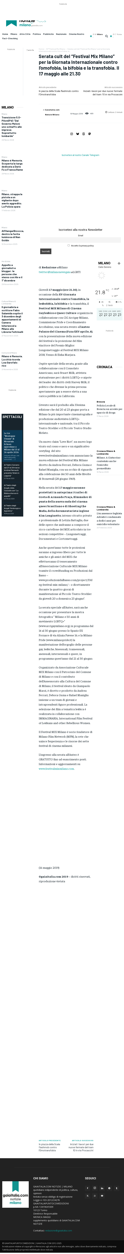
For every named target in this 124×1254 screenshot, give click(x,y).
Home (41, 49)
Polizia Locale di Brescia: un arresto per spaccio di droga (109, 409)
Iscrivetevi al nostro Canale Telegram (80, 155)
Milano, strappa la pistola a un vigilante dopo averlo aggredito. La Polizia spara (12, 200)
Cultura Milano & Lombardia (9, 302)
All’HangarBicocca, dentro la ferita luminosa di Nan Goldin (13, 235)
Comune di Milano (9, 353)
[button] (106, 36)
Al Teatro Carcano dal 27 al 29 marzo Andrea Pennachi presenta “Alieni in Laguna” (12, 470)
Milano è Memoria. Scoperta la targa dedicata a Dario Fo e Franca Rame (12, 165)
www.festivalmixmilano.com (56, 768)
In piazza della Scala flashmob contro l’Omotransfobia (49, 1147)
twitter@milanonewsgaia (55, 272)
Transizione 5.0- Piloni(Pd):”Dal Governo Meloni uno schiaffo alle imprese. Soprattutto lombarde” (12, 126)
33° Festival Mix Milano (55, 49)
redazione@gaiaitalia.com (58, 1230)
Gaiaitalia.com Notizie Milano (52, 112)
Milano (4, 114)
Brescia (101, 401)
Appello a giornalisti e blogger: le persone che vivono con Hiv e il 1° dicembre (12, 272)
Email (80, 235)
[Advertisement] (63, 13)
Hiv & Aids (6, 261)
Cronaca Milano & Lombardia (106, 452)
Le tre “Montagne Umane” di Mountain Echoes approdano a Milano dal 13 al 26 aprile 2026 (12, 442)
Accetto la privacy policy (81, 245)
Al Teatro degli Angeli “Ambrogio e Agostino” (12, 508)
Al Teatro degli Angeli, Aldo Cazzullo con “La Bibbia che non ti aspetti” (11, 490)
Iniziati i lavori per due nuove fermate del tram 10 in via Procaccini (81, 1147)
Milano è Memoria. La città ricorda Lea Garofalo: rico (12, 361)
